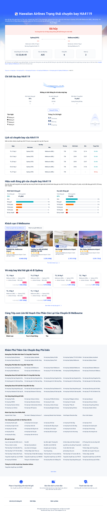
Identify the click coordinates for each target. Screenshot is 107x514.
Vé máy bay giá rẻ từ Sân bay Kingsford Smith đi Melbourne (72, 381)
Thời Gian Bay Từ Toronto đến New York (53, 453)
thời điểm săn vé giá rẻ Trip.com (91, 451)
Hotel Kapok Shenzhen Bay (70, 415)
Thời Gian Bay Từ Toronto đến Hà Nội (72, 453)
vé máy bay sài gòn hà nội (11, 425)
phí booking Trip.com (68, 451)
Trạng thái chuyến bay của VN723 (52, 456)
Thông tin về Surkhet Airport (31, 459)
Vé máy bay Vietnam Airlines (31, 399)
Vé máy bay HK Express (30, 408)
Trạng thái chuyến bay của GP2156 (92, 456)
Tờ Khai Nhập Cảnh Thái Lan (31, 451)
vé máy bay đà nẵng (10, 434)
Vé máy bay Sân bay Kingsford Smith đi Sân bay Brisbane (53, 378)
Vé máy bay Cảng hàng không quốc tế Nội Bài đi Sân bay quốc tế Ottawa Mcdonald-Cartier (72, 459)
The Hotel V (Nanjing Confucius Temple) (34, 415)
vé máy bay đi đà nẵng (69, 422)
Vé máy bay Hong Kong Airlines (91, 405)
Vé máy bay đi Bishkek (11, 459)
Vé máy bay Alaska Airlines (90, 408)
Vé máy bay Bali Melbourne (12, 370)
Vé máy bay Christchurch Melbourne (92, 370)
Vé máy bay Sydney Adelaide (31, 357)
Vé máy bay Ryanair (88, 399)
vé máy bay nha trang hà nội (90, 431)
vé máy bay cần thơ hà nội (31, 434)
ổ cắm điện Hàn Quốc (68, 448)
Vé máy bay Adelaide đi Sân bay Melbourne (14, 391)
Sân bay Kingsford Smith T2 (32, 46)
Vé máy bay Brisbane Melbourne (91, 367)
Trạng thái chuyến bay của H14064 (14, 456)
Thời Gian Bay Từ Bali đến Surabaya (33, 453)
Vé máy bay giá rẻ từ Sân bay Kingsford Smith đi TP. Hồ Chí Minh (92, 381)
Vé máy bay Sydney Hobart (89, 360)
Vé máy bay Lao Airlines (11, 408)
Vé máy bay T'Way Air (68, 405)
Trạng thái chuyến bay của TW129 (72, 456)
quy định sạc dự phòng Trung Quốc (72, 445)
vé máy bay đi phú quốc (11, 422)
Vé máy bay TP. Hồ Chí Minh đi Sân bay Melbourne (92, 391)
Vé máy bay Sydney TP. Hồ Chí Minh (72, 357)
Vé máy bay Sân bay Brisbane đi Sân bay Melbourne (53, 388)
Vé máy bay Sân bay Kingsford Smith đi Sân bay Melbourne (92, 378)
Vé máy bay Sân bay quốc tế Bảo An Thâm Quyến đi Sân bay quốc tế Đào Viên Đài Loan (92, 459)
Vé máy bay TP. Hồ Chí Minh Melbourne (53, 370)
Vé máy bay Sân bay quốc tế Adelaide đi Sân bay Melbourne (92, 388)
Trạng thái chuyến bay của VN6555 (33, 456)
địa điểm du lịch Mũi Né (50, 445)
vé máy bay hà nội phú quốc (90, 425)
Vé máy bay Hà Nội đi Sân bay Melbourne (72, 391)
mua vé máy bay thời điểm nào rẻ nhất (14, 442)
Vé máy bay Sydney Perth (50, 360)
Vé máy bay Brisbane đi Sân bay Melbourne (34, 391)
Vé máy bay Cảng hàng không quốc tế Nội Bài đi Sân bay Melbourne (72, 388)
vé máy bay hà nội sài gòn (31, 422)
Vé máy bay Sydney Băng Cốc (12, 360)
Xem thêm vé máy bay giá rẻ (53, 305)
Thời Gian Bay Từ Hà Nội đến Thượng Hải (14, 448)
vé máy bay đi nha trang (89, 428)
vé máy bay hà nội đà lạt (69, 428)
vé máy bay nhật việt (29, 425)
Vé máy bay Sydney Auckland (90, 357)
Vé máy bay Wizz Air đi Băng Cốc (52, 459)
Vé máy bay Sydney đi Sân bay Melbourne (53, 391)
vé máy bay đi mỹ (87, 422)
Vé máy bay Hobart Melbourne (52, 367)
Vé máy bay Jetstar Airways (51, 405)
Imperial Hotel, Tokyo (10, 415)
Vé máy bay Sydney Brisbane (12, 357)
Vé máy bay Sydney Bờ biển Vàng (33, 360)
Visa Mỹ (26, 442)
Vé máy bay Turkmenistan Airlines (33, 405)
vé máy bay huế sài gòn (30, 431)
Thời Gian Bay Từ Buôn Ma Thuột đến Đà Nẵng (14, 453)
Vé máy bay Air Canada (69, 402)
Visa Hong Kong (48, 451)
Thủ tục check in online (11, 445)
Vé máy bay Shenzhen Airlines (32, 402)
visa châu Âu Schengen (30, 448)
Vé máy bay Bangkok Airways (51, 408)
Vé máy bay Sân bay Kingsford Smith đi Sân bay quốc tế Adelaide (14, 378)
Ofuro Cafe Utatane (88, 415)
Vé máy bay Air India (49, 402)
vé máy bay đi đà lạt (49, 422)
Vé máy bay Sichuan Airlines (90, 402)
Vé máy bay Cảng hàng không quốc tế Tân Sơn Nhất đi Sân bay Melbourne (14, 388)
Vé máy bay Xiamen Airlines (12, 405)
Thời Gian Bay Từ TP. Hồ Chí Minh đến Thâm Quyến (14, 451)
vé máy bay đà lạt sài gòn (50, 431)
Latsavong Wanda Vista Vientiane (52, 415)
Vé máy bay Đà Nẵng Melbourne (71, 370)
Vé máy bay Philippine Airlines (71, 399)
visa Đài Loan (86, 445)
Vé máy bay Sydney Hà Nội (51, 357)
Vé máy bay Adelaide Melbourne (71, 367)
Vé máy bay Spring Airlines (70, 408)
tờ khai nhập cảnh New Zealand (71, 442)
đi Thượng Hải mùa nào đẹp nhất (91, 442)
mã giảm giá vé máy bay (50, 448)
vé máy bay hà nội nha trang (70, 431)
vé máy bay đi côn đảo (11, 428)
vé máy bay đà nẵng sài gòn (51, 425)
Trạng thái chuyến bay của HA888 (13, 467)
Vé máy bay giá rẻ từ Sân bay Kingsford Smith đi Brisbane (53, 381)
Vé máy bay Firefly (9, 399)
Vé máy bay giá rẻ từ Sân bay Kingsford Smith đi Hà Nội (14, 381)
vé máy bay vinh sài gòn (50, 428)
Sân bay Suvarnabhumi (30, 445)
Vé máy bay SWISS (10, 402)
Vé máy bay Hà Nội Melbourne (32, 370)
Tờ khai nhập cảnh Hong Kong (90, 448)
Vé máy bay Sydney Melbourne (71, 360)
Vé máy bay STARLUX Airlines (51, 399)
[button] (94, 2)
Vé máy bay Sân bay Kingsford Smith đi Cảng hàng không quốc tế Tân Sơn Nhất (72, 378)
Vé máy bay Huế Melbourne (31, 367)
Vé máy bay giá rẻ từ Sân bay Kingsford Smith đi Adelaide (34, 381)
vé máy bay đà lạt (9, 431)
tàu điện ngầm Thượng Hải (51, 442)
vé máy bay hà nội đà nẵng (70, 425)
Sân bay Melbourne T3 (73, 46)
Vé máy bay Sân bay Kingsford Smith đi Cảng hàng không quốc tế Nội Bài (34, 378)
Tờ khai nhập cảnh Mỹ (88, 453)
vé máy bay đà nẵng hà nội (31, 428)
